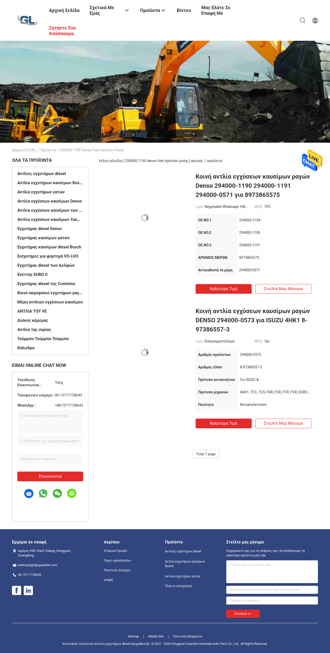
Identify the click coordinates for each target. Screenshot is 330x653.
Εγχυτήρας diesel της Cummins (46, 283)
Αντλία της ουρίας (34, 329)
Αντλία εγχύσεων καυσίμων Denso (49, 201)
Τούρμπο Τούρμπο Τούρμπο (43, 338)
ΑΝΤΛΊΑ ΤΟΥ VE (32, 311)
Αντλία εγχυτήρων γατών (41, 192)
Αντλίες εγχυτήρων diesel (41, 173)
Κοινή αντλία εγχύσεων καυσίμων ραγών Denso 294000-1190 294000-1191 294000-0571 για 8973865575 (253, 185)
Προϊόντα (48, 150)
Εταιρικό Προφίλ (115, 551)
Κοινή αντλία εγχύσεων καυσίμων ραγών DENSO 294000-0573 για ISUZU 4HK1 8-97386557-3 (253, 320)
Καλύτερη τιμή (223, 288)
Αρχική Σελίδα (23, 150)
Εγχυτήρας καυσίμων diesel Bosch (49, 247)
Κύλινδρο (26, 347)
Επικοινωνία (50, 476)
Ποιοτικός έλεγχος (117, 570)
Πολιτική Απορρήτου (187, 636)
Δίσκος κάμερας (32, 320)
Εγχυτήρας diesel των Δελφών (46, 265)
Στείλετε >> (243, 614)
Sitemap (133, 636)
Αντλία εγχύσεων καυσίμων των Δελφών (50, 210)
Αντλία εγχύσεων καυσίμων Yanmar (50, 219)
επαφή (108, 580)
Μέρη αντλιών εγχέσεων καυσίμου (50, 302)
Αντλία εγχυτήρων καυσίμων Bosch (50, 182)
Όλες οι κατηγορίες (178, 586)
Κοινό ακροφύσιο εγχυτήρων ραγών (50, 292)
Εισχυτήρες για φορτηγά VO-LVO (47, 256)
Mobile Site (156, 636)
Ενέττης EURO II (32, 274)
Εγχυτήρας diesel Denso (39, 228)
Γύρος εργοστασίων (117, 560)
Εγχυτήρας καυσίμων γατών (43, 237)
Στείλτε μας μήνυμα (283, 288)
